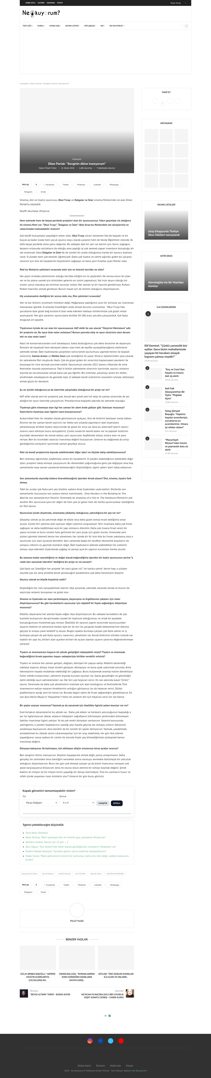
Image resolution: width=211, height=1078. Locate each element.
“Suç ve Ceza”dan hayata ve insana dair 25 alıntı (175, 372)
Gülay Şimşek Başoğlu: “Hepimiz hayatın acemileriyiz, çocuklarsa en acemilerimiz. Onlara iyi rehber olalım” (176, 419)
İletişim (41, 3)
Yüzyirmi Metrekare (115, 874)
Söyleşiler (89, 26)
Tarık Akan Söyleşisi (36, 832)
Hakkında (51, 3)
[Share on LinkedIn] (96, 184)
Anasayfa (24, 83)
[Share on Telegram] (27, 192)
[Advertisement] (105, 51)
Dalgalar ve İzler (29, 874)
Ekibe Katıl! (31, 3)
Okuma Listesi (71, 26)
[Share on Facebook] (49, 184)
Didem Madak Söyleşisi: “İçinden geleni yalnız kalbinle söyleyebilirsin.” (66, 851)
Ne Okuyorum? (139, 1070)
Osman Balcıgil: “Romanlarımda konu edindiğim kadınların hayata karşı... (77, 977)
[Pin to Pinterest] (80, 184)
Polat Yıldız (50, 168)
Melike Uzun (95, 874)
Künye (60, 3)
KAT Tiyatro (80, 874)
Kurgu (40, 26)
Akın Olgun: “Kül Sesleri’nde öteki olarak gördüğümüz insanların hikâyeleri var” (70, 846)
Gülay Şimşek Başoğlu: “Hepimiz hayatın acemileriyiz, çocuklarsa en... (37, 977)
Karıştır (103, 803)
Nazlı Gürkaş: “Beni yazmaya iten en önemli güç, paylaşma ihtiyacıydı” (65, 837)
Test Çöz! (27, 26)
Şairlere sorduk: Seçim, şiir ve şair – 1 (46, 842)
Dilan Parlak (47, 874)
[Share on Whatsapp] (113, 184)
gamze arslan (64, 874)
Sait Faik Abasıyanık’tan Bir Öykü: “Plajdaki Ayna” (175, 393)
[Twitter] (170, 103)
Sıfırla (116, 803)
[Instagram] (155, 103)
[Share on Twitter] (65, 184)
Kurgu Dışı (54, 26)
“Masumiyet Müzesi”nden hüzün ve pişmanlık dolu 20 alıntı (176, 444)
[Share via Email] (43, 192)
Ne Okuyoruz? (116, 26)
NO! (102, 26)
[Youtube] (177, 103)
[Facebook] (185, 3)
